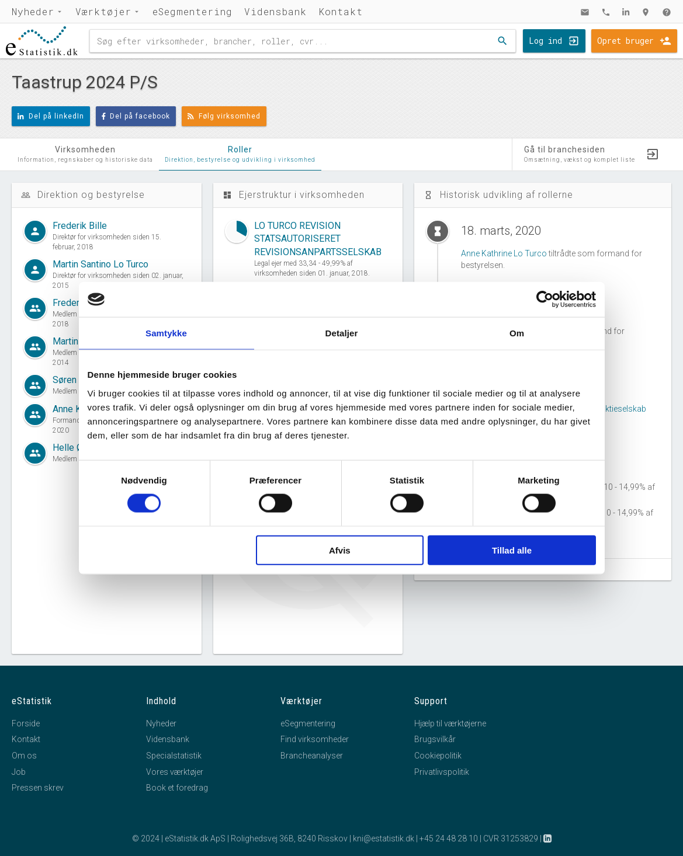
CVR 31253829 (510, 838)
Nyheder (33, 11)
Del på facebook (136, 116)
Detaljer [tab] (341, 333)
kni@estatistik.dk (383, 838)
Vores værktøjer (174, 772)
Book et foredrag (177, 787)
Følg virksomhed (224, 116)
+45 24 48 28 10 (448, 838)
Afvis (340, 550)
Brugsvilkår (435, 739)
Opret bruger (625, 40)
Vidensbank (275, 11)
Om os (24, 755)
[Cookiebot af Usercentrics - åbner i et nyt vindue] (545, 299)
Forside (26, 723)
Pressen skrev (38, 787)
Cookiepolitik (438, 755)
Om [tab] (516, 333)
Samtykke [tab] (166, 333)
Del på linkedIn (51, 116)
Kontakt (340, 11)
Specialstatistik (174, 755)
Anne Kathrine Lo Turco (504, 253)
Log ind (545, 40)
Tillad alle (512, 550)
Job (19, 772)
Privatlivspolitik (441, 772)
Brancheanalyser (311, 755)
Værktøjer (103, 11)
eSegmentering (192, 11)
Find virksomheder (314, 739)
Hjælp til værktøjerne (450, 723)
